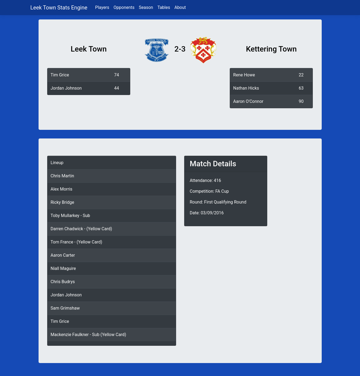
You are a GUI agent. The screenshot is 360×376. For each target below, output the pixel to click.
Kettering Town (271, 49)
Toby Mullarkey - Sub (70, 215)
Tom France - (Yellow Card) (76, 242)
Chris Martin (62, 175)
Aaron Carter (63, 255)
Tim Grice (60, 74)
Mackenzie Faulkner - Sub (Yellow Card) (88, 334)
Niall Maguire (63, 268)
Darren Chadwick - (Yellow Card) (81, 228)
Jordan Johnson (66, 88)
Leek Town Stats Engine (59, 7)
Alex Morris (62, 189)
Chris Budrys (63, 281)
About (180, 7)
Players (102, 7)
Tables (163, 7)
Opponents (124, 7)
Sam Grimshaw (65, 308)
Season (146, 7)
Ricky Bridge (62, 202)
